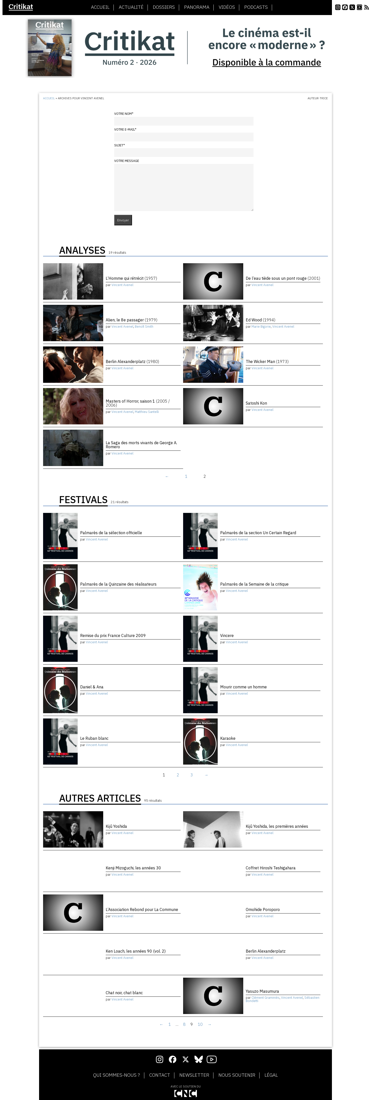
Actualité (131, 7)
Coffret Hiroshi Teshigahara (271, 867)
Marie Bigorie (261, 326)
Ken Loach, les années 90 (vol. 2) (136, 951)
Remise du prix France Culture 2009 (113, 635)
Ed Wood (260, 319)
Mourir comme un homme (243, 686)
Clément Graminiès (266, 997)
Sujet (119, 145)
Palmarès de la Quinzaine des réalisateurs (118, 584)
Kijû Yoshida (116, 826)
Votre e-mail (125, 129)
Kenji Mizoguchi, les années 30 (133, 867)
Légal (271, 1075)
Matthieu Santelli (147, 412)
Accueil (100, 7)
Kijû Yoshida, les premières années (277, 826)
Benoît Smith (144, 326)
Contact (159, 1075)
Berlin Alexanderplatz (132, 361)
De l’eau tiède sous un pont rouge (283, 278)
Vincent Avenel (122, 285)
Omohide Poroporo (263, 909)
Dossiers (164, 7)
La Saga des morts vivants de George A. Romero (141, 444)
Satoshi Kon (256, 403)
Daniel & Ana (91, 686)
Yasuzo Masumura (262, 991)
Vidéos (227, 7)
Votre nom (123, 114)
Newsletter (194, 1075)
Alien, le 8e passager (131, 319)
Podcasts (256, 7)
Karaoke (227, 738)
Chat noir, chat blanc (124, 992)
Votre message (126, 161)
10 (200, 1024)
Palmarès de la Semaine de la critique (254, 584)
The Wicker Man (267, 361)
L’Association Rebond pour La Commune (142, 909)
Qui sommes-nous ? (116, 1075)
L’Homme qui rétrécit (131, 278)
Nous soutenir (236, 1075)
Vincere (227, 635)
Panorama (196, 7)
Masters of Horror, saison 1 (138, 403)
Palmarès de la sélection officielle (111, 532)
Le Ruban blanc (94, 738)
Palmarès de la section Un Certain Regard (258, 532)
